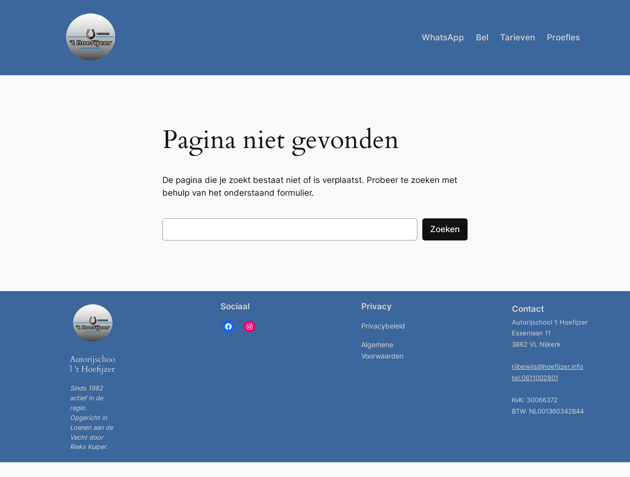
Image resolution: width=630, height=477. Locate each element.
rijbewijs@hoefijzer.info (547, 366)
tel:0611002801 (535, 378)
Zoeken (445, 229)
